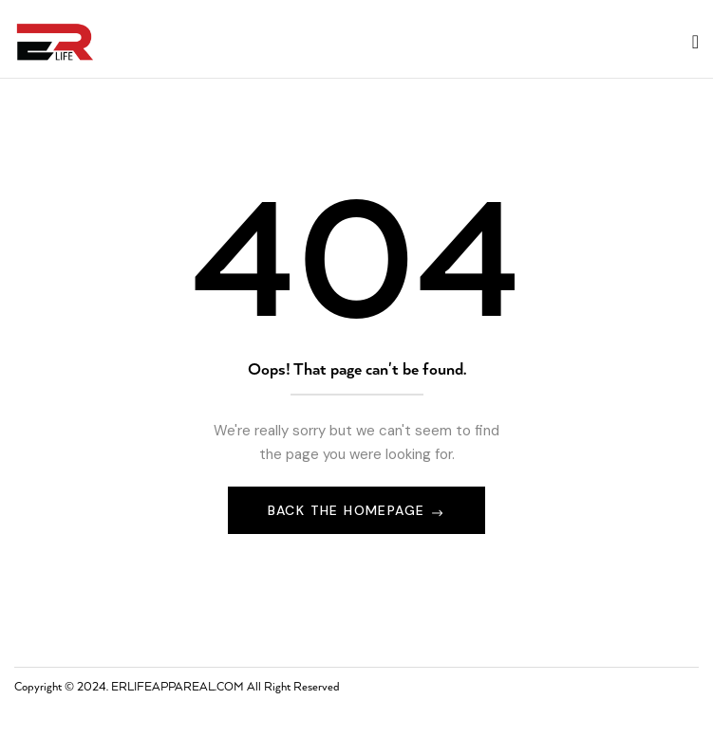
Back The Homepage (349, 510)
